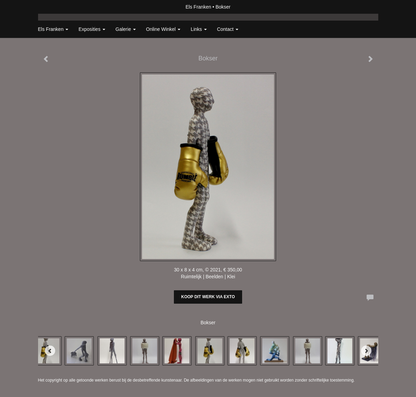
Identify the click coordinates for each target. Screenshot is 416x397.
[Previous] (50, 351)
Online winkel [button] (163, 29)
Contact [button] (227, 29)
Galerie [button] (126, 29)
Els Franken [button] (53, 29)
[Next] (366, 351)
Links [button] (199, 29)
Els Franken (198, 7)
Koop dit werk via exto (208, 296)
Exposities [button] (92, 29)
